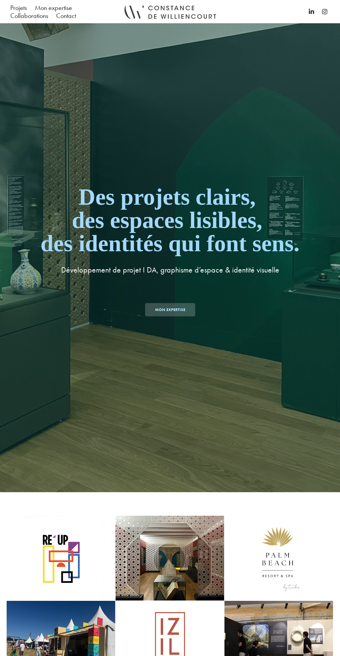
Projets (18, 8)
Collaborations (29, 16)
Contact (66, 16)
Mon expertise (53, 8)
